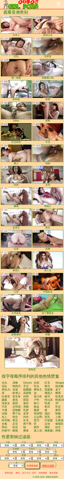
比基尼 (6, 396)
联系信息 (9, 473)
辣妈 (47, 155)
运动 (47, 423)
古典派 (59, 420)
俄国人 (49, 393)
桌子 (58, 389)
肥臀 (47, 112)
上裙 (58, 416)
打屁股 (49, 420)
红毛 (47, 382)
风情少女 (47, 26)
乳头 (36, 386)
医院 (26, 399)
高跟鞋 (27, 393)
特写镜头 (7, 420)
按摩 (47, 240)
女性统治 (17, 406)
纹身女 (59, 396)
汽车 (4, 406)
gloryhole (29, 382)
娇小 (36, 403)
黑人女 (47, 261)
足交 (15, 423)
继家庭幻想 (51, 430)
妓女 (58, 427)
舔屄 (36, 427)
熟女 (47, 219)
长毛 (26, 420)
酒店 (26, 403)
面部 (15, 403)
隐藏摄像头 (30, 389)
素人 (16, 155)
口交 (16, 283)
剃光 (47, 406)
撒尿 (36, 410)
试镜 (4, 413)
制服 (58, 413)
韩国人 (47, 197)
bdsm (16, 112)
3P (57, 403)
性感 (47, 403)
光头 (4, 382)
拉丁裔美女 (47, 304)
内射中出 (7, 430)
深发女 (6, 403)
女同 (47, 176)
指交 (15, 416)
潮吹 (47, 427)
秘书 (47, 396)
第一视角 (16, 69)
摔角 (58, 430)
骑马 (47, 386)
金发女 (16, 219)
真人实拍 (39, 430)
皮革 (26, 413)
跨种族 (16, 90)
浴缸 (4, 386)
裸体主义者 (40, 389)
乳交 (58, 406)
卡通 (4, 410)
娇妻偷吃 (16, 326)
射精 (47, 90)
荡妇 (47, 413)
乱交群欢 (16, 133)
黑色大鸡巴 (8, 389)
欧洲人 (16, 393)
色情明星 (39, 413)
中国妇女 (47, 283)
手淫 (47, 133)
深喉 (15, 382)
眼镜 (15, 430)
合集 (4, 423)
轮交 (15, 427)
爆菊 (16, 197)
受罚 (36, 420)
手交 (26, 386)
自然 (36, 382)
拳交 (15, 420)
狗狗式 (16, 386)
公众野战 (39, 416)
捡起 (36, 406)
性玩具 (49, 399)
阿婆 (47, 326)
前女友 (16, 396)
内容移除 (43, 473)
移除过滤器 (48, 465)
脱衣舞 (59, 386)
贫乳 (47, 416)
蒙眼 (4, 399)
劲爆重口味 (47, 69)
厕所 (58, 410)
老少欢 (38, 396)
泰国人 (16, 261)
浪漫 (15, 389)
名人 (4, 416)
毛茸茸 (47, 48)
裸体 (26, 430)
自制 (26, 396)
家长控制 (53, 473)
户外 (36, 399)
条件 (18, 473)
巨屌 (16, 240)
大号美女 (16, 304)
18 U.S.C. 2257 (29, 473)
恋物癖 (16, 410)
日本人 (16, 26)
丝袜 (16, 176)
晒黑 (58, 393)
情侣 (4, 427)
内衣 (26, 416)
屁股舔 (49, 389)
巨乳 (16, 48)
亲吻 (26, 406)
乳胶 (26, 410)
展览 (15, 399)
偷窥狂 (59, 423)
